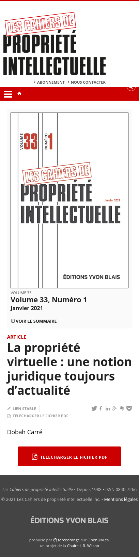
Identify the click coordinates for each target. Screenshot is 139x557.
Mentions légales (121, 499)
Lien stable (21, 408)
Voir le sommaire (36, 321)
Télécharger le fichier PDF (37, 415)
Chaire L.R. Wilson (83, 545)
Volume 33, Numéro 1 (49, 303)
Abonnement (51, 82)
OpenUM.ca (98, 539)
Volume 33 (21, 292)
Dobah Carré (25, 432)
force (69, 539)
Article (16, 337)
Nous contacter (88, 82)
